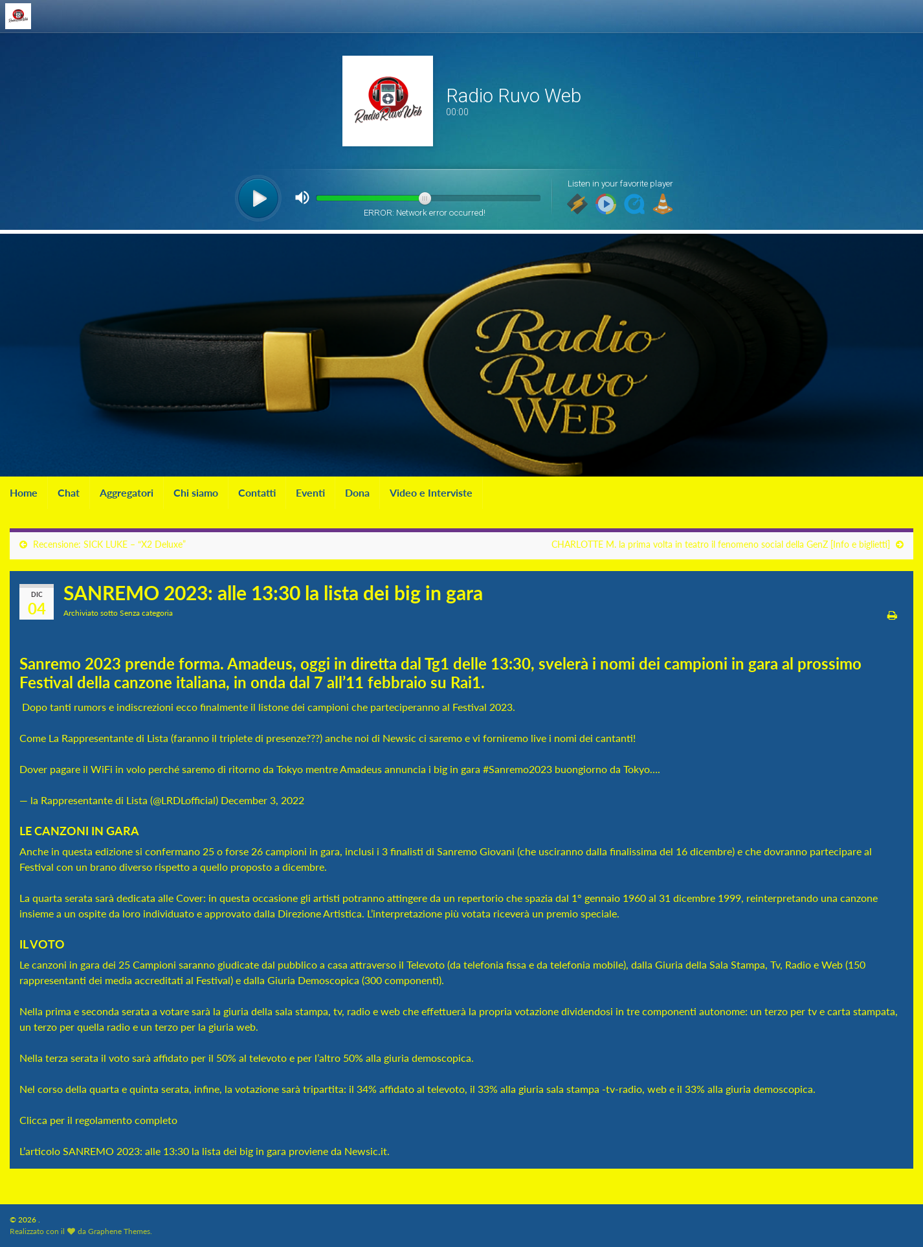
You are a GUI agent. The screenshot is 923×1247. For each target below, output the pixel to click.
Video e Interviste (431, 492)
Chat (69, 492)
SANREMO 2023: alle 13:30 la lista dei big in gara (174, 1151)
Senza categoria (146, 613)
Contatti (257, 492)
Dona (357, 492)
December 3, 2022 (262, 800)
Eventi (310, 492)
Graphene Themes (119, 1231)
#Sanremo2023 (517, 769)
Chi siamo (195, 492)
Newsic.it (365, 1151)
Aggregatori (126, 492)
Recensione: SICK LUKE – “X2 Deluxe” (109, 544)
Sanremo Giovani (476, 851)
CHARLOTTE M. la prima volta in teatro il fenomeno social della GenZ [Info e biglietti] (720, 544)
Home (24, 492)
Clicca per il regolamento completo (98, 1120)
